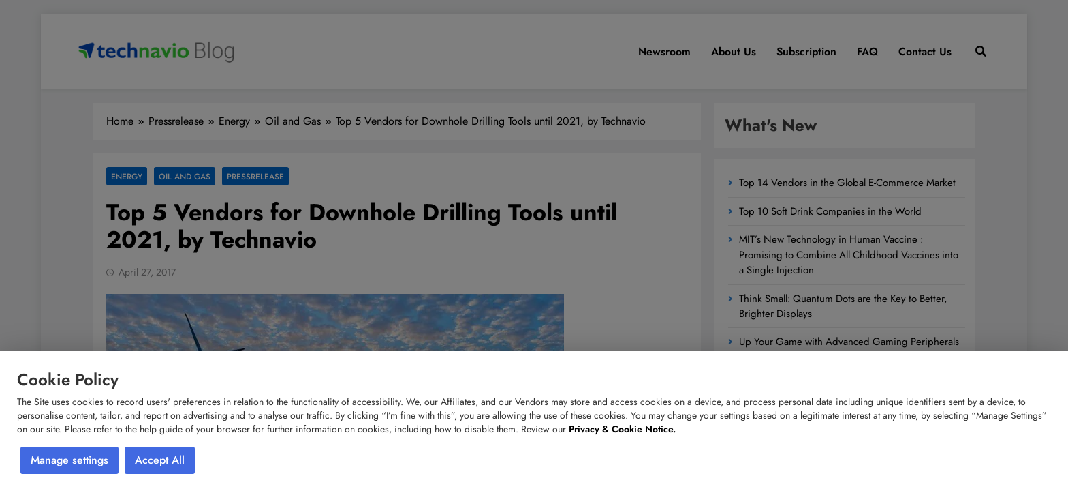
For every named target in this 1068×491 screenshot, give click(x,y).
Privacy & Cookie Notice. (622, 429)
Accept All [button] (160, 460)
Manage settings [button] (69, 460)
